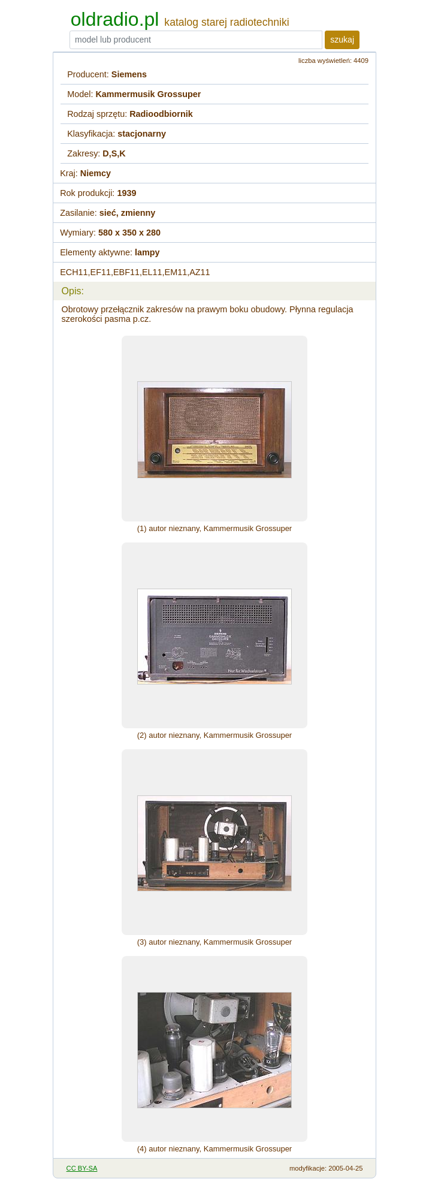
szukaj (342, 39)
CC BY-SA (82, 1168)
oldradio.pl (115, 19)
